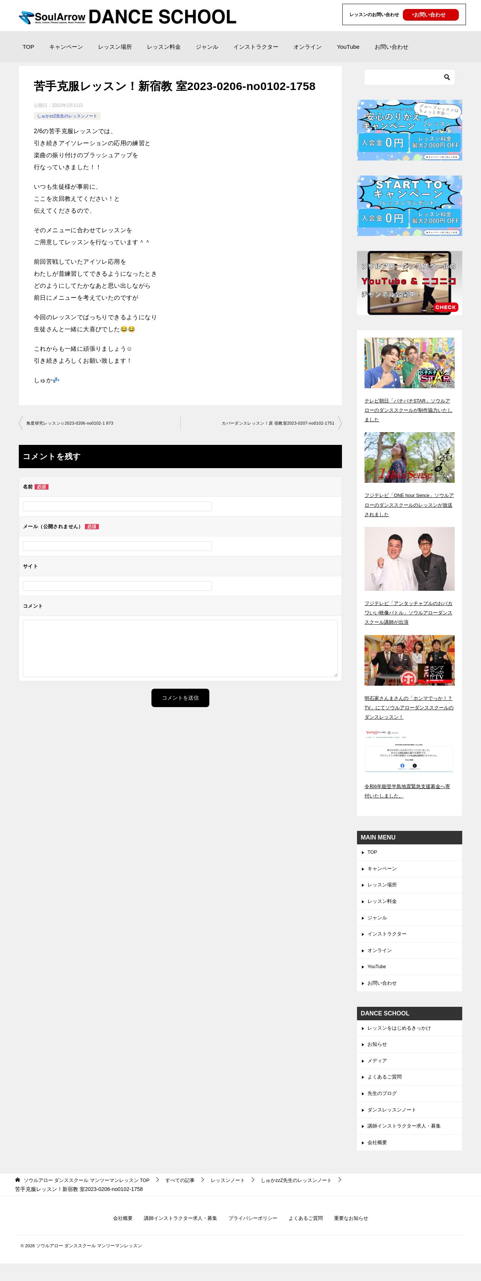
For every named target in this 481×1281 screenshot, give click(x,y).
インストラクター (255, 47)
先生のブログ (383, 1107)
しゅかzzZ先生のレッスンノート (70, 116)
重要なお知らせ (357, 1235)
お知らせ (378, 1054)
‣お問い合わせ (429, 15)
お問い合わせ (391, 47)
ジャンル (207, 47)
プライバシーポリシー (253, 1235)
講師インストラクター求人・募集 (407, 1141)
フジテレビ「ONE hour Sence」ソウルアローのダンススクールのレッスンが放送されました (409, 504)
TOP (28, 47)
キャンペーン (66, 47)
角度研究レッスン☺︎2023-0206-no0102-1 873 (74, 423)
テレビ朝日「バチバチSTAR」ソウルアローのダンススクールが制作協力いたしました (409, 410)
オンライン (307, 47)
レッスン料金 (164, 47)
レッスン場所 (115, 47)
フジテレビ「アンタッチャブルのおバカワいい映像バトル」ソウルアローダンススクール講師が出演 (409, 612)
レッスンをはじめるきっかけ (402, 1037)
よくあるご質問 (386, 1089)
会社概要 (378, 1158)
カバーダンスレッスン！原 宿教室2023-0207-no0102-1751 (272, 423)
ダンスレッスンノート (394, 1124)
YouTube (348, 47)
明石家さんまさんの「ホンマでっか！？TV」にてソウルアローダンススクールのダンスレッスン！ (407, 707)
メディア (378, 1072)
